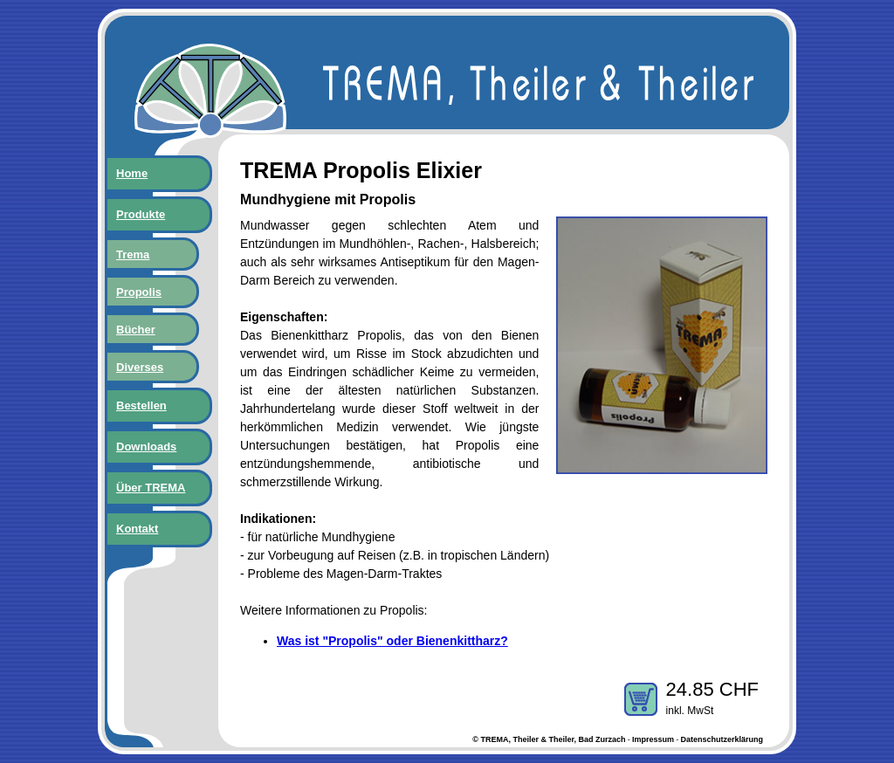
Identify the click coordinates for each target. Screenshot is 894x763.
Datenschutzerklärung (721, 739)
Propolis (139, 292)
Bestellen (141, 405)
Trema (132, 254)
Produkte (140, 214)
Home (132, 173)
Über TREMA (150, 487)
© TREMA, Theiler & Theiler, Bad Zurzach (548, 739)
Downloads (146, 446)
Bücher (135, 329)
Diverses (139, 367)
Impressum (653, 739)
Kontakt (137, 528)
